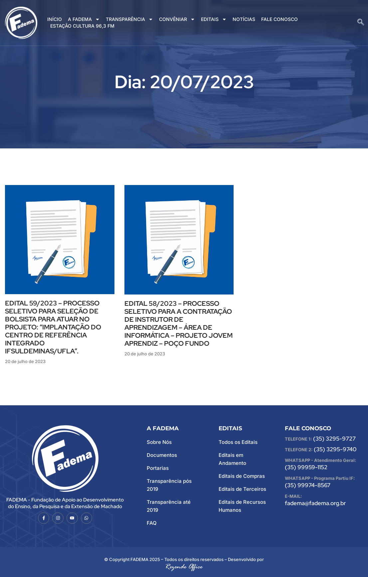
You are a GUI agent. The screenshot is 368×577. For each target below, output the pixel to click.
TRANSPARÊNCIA (129, 19)
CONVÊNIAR (177, 19)
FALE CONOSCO (279, 19)
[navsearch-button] (360, 22)
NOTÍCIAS (244, 19)
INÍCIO (54, 19)
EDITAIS (214, 19)
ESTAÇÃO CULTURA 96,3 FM (82, 26)
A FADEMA (84, 19)
